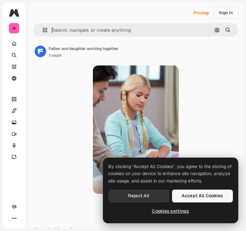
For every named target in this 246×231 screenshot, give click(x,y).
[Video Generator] (14, 134)
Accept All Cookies (202, 196)
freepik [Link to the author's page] (55, 55)
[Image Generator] (14, 122)
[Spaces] (14, 111)
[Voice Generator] (14, 145)
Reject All (138, 196)
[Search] (14, 55)
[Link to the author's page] (40, 51)
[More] (14, 218)
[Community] (14, 78)
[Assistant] (14, 157)
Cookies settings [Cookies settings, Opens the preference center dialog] (170, 211)
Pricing (201, 13)
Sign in (226, 12)
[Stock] (14, 67)
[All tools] (14, 99)
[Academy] (14, 206)
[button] (42, 30)
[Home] (14, 43)
